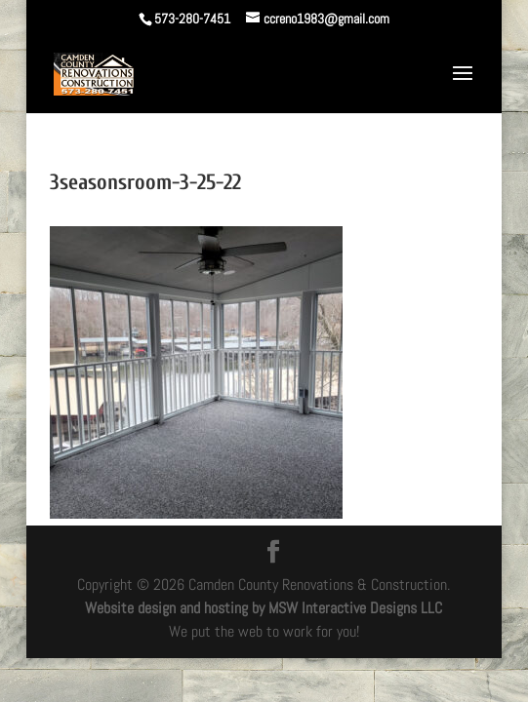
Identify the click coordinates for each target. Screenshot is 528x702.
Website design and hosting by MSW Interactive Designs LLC (263, 608)
